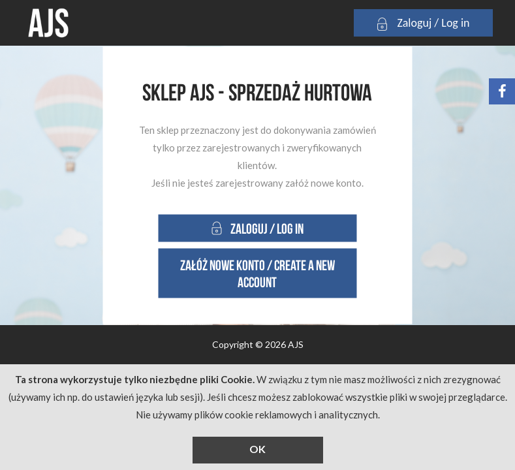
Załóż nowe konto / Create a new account (257, 273)
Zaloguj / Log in (423, 23)
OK (257, 449)
